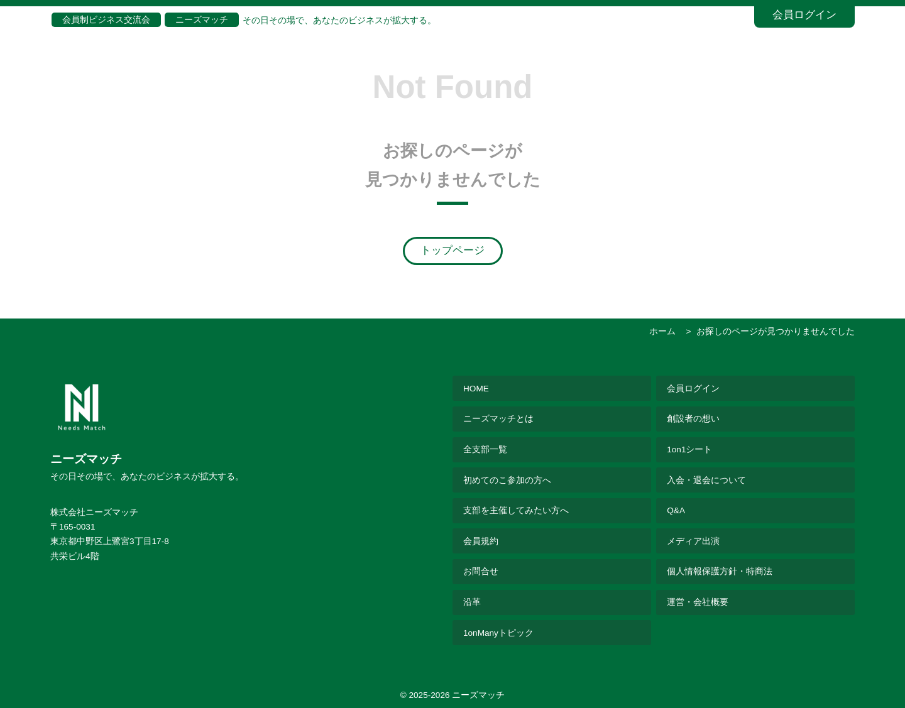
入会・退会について (706, 480)
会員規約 (480, 541)
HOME (476, 388)
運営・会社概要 (697, 602)
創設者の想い (693, 418)
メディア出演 (693, 541)
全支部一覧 (485, 449)
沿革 (472, 602)
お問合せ (480, 571)
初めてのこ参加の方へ (507, 480)
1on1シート (689, 449)
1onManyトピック (498, 633)
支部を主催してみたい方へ (516, 510)
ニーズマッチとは (498, 418)
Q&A (676, 510)
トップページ (452, 250)
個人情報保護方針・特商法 (719, 571)
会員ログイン (804, 15)
